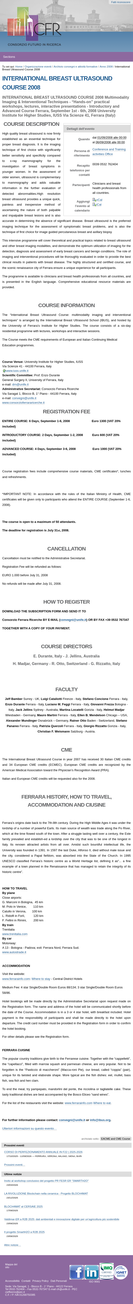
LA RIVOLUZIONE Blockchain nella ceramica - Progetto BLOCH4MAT (46, 1193)
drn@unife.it (20, 384)
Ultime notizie (13, 1174)
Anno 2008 (106, 66)
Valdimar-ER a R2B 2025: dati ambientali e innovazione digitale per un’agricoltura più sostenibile (61, 1219)
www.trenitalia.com (15, 934)
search (123, 57)
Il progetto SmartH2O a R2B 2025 (24, 1232)
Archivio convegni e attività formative (76, 66)
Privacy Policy (41, 1280)
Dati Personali (59, 1280)
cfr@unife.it (63, 1289)
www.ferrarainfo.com (16, 979)
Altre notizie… (12, 1245)
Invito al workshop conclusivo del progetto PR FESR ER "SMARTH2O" (46, 1180)
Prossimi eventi (14, 1145)
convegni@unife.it (24, 398)
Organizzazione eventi (38, 66)
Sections (9, 57)
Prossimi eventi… (14, 1164)
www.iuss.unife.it (17, 371)
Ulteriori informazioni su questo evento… (29, 1128)
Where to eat (102, 1103)
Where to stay (41, 979)
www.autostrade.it (14, 952)
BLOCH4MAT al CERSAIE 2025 (23, 1206)
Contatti (25, 1280)
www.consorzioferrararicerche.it (23, 402)
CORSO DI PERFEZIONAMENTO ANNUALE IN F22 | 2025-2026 (43, 1152)
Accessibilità (12, 1280)
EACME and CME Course (115, 1138)
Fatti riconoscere (120, 2)
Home (19, 66)
